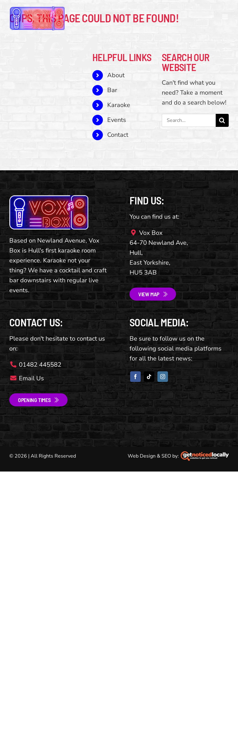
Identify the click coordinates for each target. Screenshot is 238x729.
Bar (112, 90)
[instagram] (162, 376)
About (116, 75)
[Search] (222, 120)
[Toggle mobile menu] (225, 17)
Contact (117, 135)
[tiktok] (149, 376)
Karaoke (118, 105)
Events (116, 120)
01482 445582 (35, 364)
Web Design (142, 456)
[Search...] (189, 120)
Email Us (26, 378)
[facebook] (135, 376)
